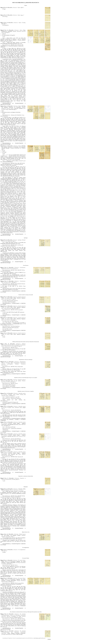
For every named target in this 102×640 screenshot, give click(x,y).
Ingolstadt (4, 268)
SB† (10, 62)
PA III (4, 25)
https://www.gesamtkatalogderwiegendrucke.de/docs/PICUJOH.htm (23, 638)
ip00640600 (16, 327)
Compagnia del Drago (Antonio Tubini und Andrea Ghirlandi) (13, 617)
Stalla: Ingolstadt (9, 272)
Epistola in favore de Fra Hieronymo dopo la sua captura (13, 380)
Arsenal (10, 329)
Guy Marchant (7, 299)
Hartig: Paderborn (16, 170)
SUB (21, 67)
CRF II (9, 50)
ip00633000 (13, 124)
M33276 (5, 156)
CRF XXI (12, 121)
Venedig (23, 22)
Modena (16, 364)
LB (19, 94)
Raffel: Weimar (12, 56)
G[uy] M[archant (7, 308)
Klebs (13, 48)
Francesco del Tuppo (5, 241)
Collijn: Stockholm (10, 54)
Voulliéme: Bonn (11, 462)
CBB (18, 48)
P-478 (13, 500)
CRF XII (15, 51)
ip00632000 (22, 57)
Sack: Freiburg (20, 174)
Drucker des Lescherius (11, 268)
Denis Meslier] (20, 394)
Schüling (4, 175)
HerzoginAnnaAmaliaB (5, 100)
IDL (13, 49)
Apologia (19, 240)
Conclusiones (22, 267)
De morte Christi (21, 560)
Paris (3, 299)
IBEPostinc (12, 566)
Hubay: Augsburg (4, 273)
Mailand (23, 535)
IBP (9, 49)
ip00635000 (5, 251)
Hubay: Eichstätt (15, 171)
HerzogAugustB (4, 606)
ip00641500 (20, 538)
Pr (6, 53)
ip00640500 (22, 312)
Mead (8, 300)
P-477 (8, 412)
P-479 (24, 52)
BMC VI (13, 53)
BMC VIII (11, 312)
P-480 (20, 121)
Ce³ (22, 48)
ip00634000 (12, 176)
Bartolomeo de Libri (9, 346)
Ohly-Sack (21, 461)
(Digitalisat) (13, 46)
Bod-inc (2, 54)
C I (3, 117)
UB (3, 73)
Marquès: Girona (16, 123)
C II (7, 48)
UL (5, 130)
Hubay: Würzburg (13, 461)
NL (5, 194)
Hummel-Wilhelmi (9, 55)
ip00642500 (13, 384)
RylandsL (9, 77)
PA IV (4, 16)
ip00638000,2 (5, 400)
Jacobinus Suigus (4, 109)
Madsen (17, 55)
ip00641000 (5, 503)
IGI (17, 49)
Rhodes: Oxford (20, 56)
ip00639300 (14, 273)
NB (14, 100)
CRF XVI (14, 120)
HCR (3, 348)
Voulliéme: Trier (11, 175)
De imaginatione (21, 549)
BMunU (23, 129)
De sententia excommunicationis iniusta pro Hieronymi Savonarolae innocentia (13, 615)
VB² (22, 168)
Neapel (23, 240)
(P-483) (12, 567)
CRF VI (19, 50)
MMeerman (19, 72)
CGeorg (2, 467)
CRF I (4, 50)
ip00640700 (15, 300)
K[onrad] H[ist (4, 455)
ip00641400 (13, 349)
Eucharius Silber (7, 282)
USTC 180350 (7, 427)
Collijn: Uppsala (20, 54)
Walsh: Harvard (12, 57)
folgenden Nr (12, 397)
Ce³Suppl (7, 537)
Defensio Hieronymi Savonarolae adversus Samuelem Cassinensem (13, 344)
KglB (4, 199)
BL (14, 75)
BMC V (16, 169)
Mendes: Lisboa (16, 173)
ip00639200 (5, 287)
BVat (17, 65)
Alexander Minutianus (6, 536)
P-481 (5, 169)
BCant (2, 515)
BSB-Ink (21, 52)
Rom (2, 282)
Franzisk (5, 71)
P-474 (24, 272)
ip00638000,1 (7, 413)
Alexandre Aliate (4, 395)
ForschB (13, 198)
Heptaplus (20, 488)
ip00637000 (5, 442)
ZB (15, 468)
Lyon (24, 108)
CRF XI (10, 51)
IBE (5, 49)
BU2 (4, 138)
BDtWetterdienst (14, 82)
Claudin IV (22, 117)
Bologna (14, 31)
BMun (16, 62)
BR (12, 185)
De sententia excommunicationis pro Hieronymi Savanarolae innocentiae (13, 632)
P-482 (13, 588)
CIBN (2, 53)
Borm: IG (18, 589)
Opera (19, 7)
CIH (1, 49)
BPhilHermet (9, 505)
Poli (13, 498)
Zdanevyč (4, 176)
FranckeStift (10, 199)
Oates (22, 123)
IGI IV (13, 537)
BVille (13, 447)
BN (10, 90)
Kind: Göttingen (12, 621)
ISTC (18, 57)
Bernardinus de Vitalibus (19, 148)
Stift (16, 96)
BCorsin (6, 90)
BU (1, 75)
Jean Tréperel (7, 320)
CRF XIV (2, 52)
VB (13, 52)
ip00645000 (13, 568)
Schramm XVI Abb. (15, 459)
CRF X (5, 51)
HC (3, 166)
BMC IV (14, 286)
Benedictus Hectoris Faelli (7, 108)
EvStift (2, 227)
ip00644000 (10, 590)
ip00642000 (22, 621)
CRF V (12, 119)
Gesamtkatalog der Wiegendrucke (8, 638)
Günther (7, 170)
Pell (21, 49)
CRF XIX (8, 52)
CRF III (14, 50)
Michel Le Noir (22, 436)
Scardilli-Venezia (4, 57)
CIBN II (16, 567)
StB (5, 82)
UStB (4, 132)
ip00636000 (21, 462)
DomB (5, 196)
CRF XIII (21, 51)
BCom (22, 68)
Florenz (3, 346)
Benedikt (6, 198)
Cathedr (7, 184)
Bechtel (4, 327)
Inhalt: (4, 36)
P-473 (18, 248)
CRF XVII (20, 120)
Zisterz (13, 184)
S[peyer (23, 454)
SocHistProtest (9, 136)
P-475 (3, 461)
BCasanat (5, 520)
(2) (7, 46)
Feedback (49, 639)
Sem (24, 133)
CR (3, 620)
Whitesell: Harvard (8, 538)
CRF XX (6, 121)
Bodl (21, 371)
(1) (6, 46)
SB (1, 80)
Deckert (2, 55)
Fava (13, 247)
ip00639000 (18, 370)
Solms (2, 466)
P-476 (24, 441)
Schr (7, 459)
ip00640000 (17, 176)
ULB (5, 329)
